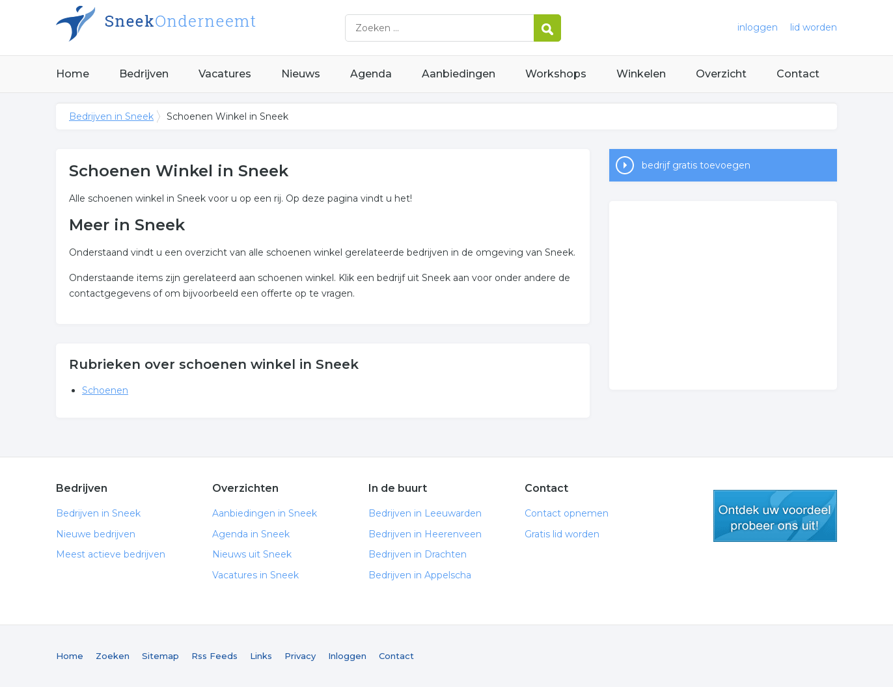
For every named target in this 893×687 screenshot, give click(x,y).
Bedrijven (144, 74)
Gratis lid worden (562, 534)
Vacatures (225, 74)
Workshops (555, 74)
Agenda (371, 74)
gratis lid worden (775, 516)
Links (261, 656)
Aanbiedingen (458, 74)
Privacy (300, 656)
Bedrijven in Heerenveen (425, 534)
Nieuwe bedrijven (95, 534)
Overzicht (721, 74)
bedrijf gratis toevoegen (696, 165)
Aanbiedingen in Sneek (264, 513)
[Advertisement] (723, 295)
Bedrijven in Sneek (218, 27)
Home (72, 74)
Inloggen (347, 656)
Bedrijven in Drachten (417, 554)
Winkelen (641, 74)
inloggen (757, 27)
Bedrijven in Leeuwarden (425, 513)
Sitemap (160, 656)
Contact (797, 74)
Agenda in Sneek (251, 534)
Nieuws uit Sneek (252, 554)
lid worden (813, 27)
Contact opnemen (567, 513)
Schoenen (105, 390)
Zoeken (113, 656)
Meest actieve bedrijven (110, 554)
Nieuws (300, 74)
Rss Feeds (214, 656)
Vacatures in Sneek (255, 575)
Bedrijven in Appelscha (419, 575)
